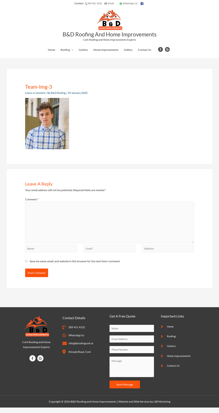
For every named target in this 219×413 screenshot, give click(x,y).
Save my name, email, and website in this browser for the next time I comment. (75, 265)
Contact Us (144, 49)
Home (51, 49)
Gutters (83, 49)
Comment (31, 199)
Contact (78, 3)
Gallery (128, 49)
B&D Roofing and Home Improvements (110, 34)
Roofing (65, 49)
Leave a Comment (35, 92)
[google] (168, 49)
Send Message (124, 389)
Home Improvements (105, 49)
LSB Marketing (162, 407)
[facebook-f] (161, 49)
